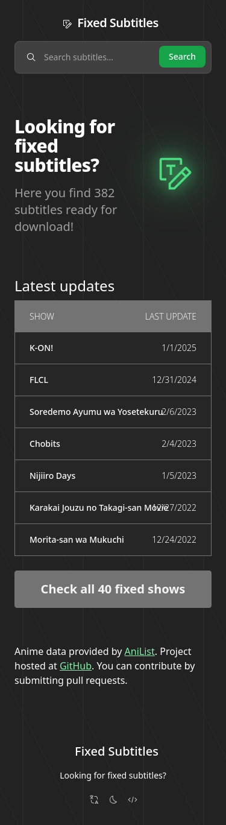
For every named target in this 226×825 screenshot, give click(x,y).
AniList (140, 651)
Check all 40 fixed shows (113, 589)
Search (182, 56)
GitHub (76, 665)
